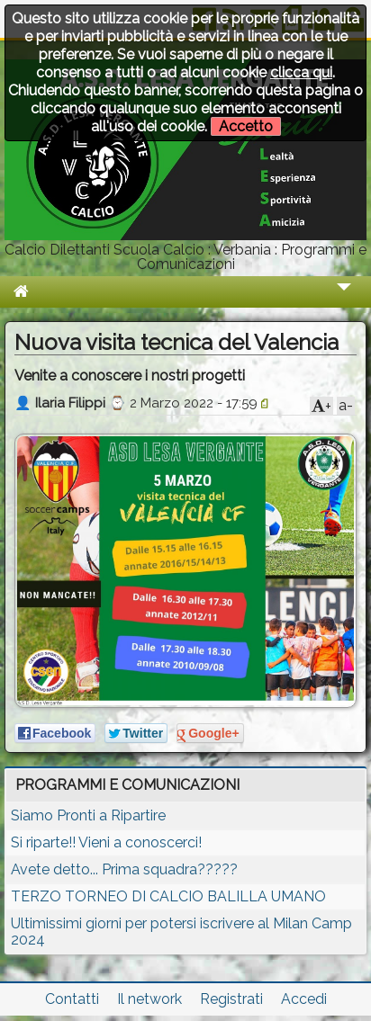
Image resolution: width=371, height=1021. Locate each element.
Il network (149, 999)
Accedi (304, 999)
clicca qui (301, 72)
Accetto (246, 126)
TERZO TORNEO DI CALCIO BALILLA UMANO (168, 896)
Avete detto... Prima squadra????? (124, 869)
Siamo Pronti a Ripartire (88, 815)
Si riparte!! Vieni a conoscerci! (106, 842)
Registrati (231, 999)
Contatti (72, 999)
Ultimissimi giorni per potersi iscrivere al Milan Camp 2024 (181, 931)
